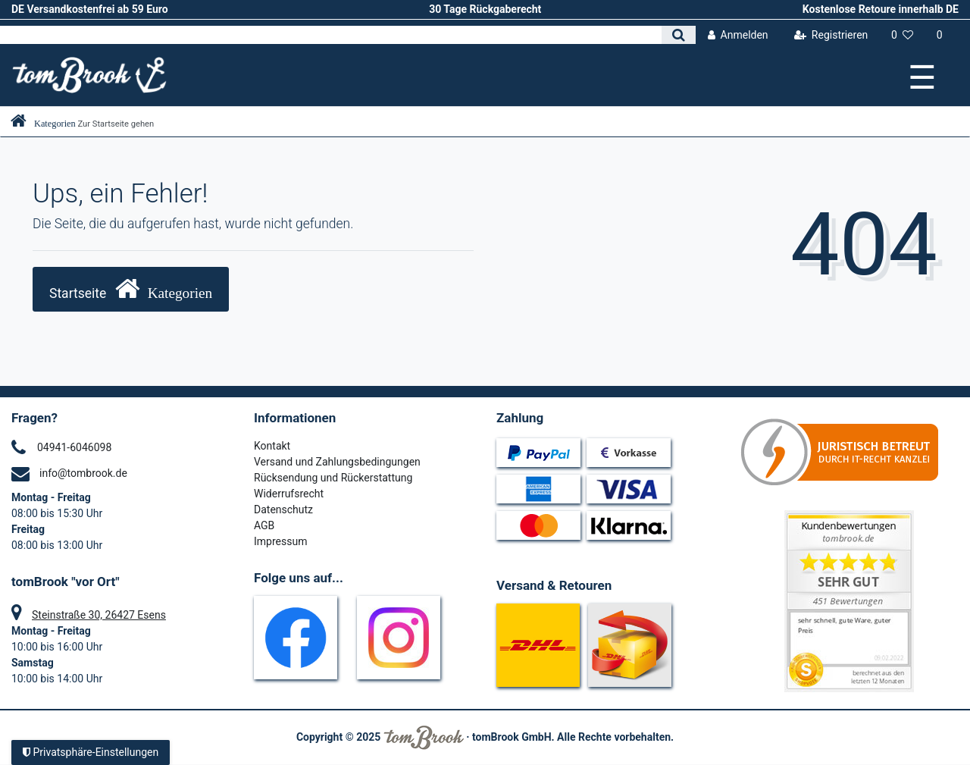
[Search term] (331, 35)
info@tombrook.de (83, 473)
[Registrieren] (830, 35)
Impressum (280, 541)
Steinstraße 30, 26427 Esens (99, 615)
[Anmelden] (738, 35)
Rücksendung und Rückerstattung (333, 478)
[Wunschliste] (902, 35)
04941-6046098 (74, 447)
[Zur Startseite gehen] (82, 124)
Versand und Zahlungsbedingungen (337, 462)
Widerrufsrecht (289, 494)
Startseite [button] (130, 288)
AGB (264, 525)
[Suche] (679, 35)
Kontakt (272, 446)
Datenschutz (283, 509)
